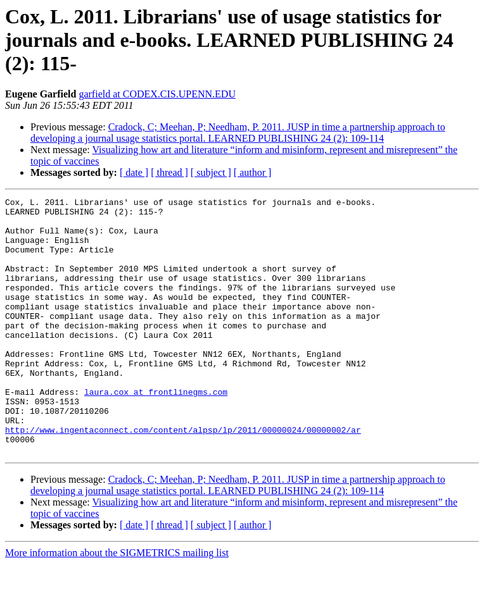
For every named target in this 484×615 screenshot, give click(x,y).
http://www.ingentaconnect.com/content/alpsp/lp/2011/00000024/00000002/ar (183, 477)
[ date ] (134, 172)
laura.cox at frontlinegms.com (155, 431)
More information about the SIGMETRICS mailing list (117, 604)
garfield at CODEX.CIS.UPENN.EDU (157, 94)
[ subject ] (211, 172)
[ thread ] (169, 172)
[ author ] (253, 172)
